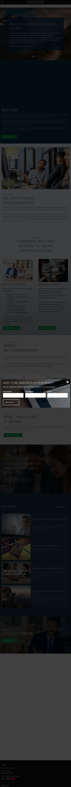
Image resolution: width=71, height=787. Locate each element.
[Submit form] (11, 402)
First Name (7, 392)
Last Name (29, 392)
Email (49, 392)
